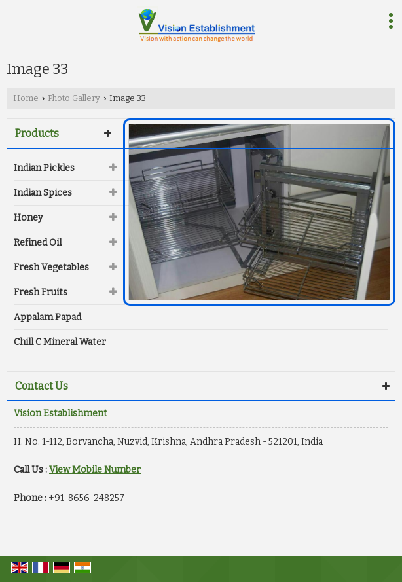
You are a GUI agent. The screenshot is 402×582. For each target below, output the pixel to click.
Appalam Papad (47, 317)
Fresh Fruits (40, 292)
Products (37, 133)
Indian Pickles (44, 167)
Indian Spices (43, 192)
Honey (28, 217)
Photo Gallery (74, 98)
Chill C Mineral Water (60, 342)
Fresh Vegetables (51, 267)
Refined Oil (38, 242)
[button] (95, 469)
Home (26, 98)
